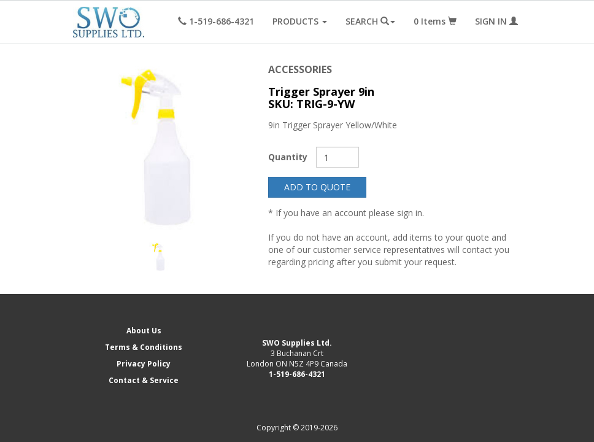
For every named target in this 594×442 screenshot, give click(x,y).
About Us (143, 330)
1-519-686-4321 (297, 374)
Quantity (287, 157)
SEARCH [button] (370, 21)
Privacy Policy (144, 364)
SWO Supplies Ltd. (297, 343)
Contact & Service (144, 380)
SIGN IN (496, 21)
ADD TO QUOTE (317, 187)
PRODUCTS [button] (299, 21)
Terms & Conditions (143, 347)
